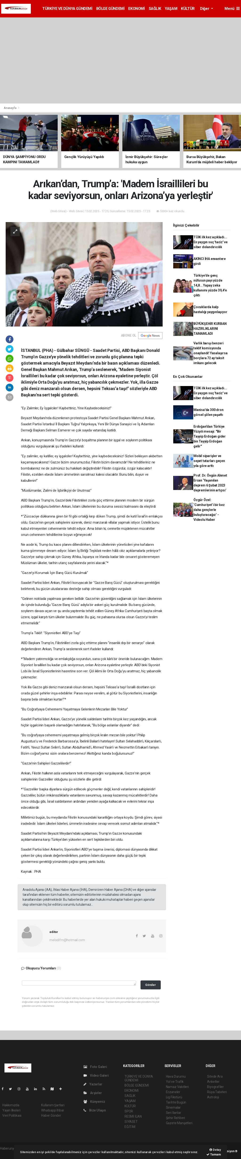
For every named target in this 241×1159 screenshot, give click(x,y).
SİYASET (131, 1121)
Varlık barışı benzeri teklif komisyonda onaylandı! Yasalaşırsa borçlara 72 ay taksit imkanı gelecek (210, 353)
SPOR (129, 1111)
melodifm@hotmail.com (67, 940)
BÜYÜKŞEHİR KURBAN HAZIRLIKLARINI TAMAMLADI (210, 328)
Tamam (213, 1154)
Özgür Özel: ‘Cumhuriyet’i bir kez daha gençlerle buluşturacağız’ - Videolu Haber (209, 510)
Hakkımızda (10, 1105)
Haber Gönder (51, 1115)
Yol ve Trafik (175, 1081)
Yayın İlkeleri (11, 1110)
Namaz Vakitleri (177, 1087)
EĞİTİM (130, 1127)
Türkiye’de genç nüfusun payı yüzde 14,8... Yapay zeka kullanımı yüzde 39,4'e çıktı (210, 285)
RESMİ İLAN (133, 1116)
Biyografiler (215, 1087)
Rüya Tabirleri (217, 1092)
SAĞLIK (155, 8)
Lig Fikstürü (174, 1097)
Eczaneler (173, 1092)
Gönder (150, 985)
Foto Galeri (95, 1067)
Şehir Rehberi (175, 1118)
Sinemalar (173, 1107)
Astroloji (213, 1097)
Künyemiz (94, 1101)
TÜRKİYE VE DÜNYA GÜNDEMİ (67, 8)
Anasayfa (10, 108)
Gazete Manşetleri (179, 1123)
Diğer (205, 8)
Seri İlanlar (173, 1113)
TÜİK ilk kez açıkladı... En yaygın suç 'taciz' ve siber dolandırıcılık (210, 242)
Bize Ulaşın (95, 1110)
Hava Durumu (176, 1076)
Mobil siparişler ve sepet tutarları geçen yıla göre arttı (209, 461)
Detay (215, 1149)
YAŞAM (171, 8)
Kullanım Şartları (52, 1105)
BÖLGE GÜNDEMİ (110, 8)
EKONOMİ (136, 8)
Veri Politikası (11, 1115)
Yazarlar (93, 1084)
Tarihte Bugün (176, 1102)
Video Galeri (96, 1075)
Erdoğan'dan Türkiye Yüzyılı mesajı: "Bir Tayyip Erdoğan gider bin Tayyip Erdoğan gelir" (209, 436)
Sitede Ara (214, 1076)
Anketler (213, 1081)
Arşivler (93, 1093)
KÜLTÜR (188, 8)
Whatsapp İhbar (52, 1110)
